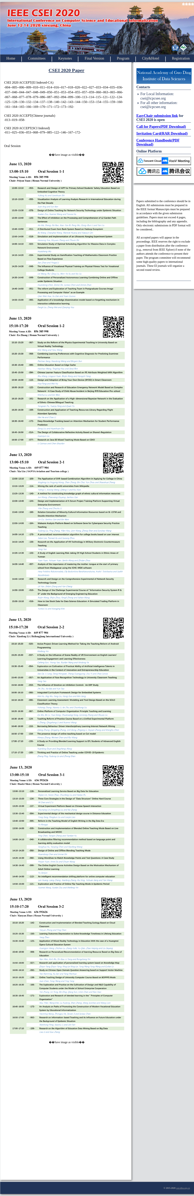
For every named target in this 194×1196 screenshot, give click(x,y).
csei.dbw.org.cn (183, 1188)
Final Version (94, 58)
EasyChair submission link (157, 116)
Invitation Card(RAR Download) (162, 133)
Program (123, 58)
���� (188, 4)
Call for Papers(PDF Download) (161, 127)
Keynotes (65, 58)
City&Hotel (150, 58)
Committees (37, 58)
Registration (181, 58)
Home (10, 58)
